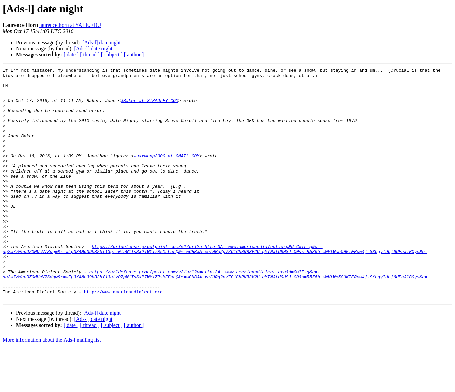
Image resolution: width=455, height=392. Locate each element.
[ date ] (71, 54)
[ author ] (134, 54)
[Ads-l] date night (101, 42)
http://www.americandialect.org (123, 337)
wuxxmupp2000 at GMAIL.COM (166, 174)
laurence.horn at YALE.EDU (70, 25)
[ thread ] (90, 54)
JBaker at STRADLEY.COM (149, 107)
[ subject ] (112, 54)
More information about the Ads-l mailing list (52, 386)
